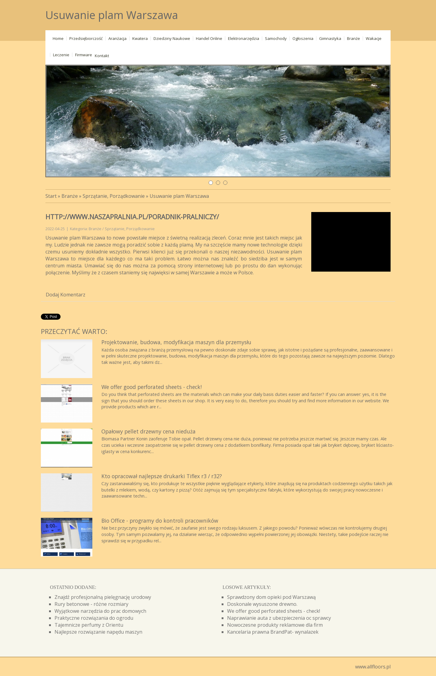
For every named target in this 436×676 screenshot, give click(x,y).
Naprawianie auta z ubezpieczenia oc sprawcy (279, 618)
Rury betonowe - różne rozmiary (91, 604)
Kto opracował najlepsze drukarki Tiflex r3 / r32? (161, 476)
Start (51, 196)
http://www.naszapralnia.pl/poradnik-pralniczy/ (132, 216)
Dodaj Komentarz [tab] (65, 294)
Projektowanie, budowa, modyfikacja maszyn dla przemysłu (176, 342)
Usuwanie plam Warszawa (179, 196)
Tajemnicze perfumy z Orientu (88, 625)
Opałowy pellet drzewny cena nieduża (148, 431)
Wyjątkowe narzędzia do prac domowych (100, 611)
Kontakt (102, 55)
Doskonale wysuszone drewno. (262, 604)
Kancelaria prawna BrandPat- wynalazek (273, 632)
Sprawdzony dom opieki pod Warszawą (271, 597)
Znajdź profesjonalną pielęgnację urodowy (102, 597)
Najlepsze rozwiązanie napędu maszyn (98, 632)
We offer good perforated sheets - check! (151, 386)
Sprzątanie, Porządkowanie (114, 196)
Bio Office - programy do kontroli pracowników (159, 520)
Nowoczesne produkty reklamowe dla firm (275, 625)
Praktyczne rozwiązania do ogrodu (93, 618)
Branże (69, 196)
